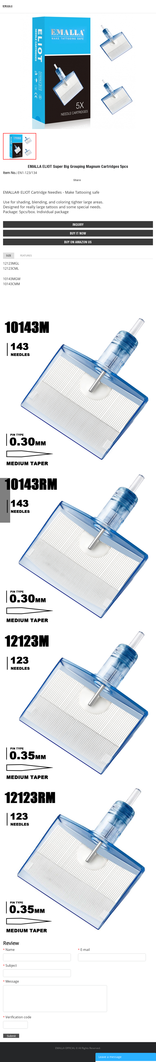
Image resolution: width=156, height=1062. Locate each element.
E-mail (84, 949)
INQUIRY (78, 225)
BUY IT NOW (78, 234)
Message (11, 981)
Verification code (17, 1017)
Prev (5, 71)
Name (9, 949)
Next (150, 71)
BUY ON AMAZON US (78, 242)
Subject (10, 965)
